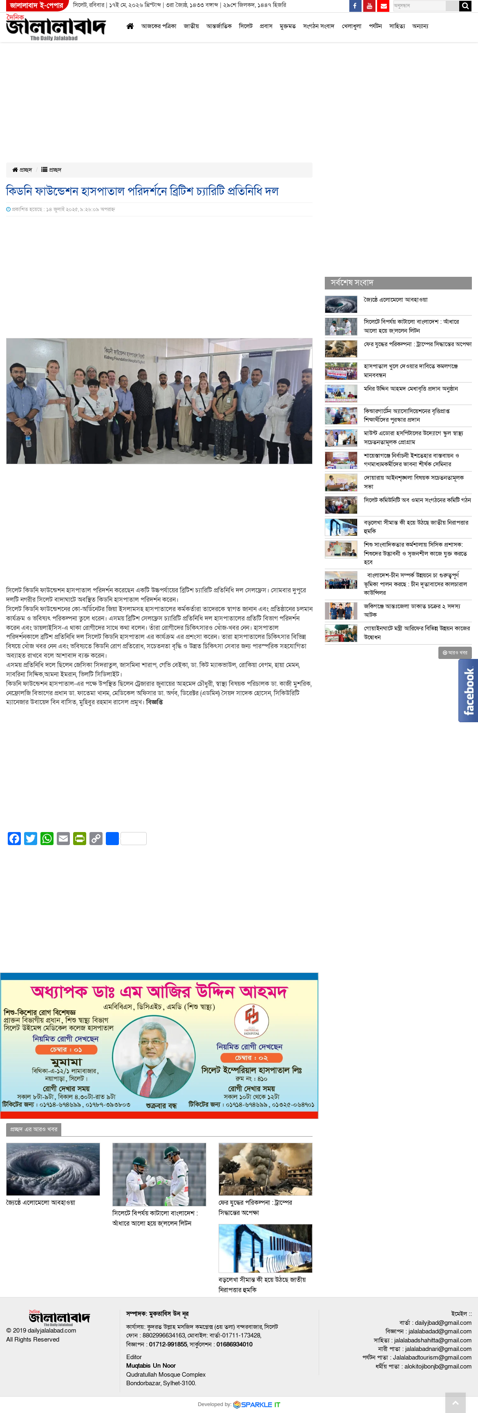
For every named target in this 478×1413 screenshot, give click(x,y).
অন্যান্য (420, 26)
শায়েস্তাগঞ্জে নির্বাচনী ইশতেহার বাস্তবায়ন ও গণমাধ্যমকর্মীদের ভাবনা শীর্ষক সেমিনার (411, 460)
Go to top (455, 1403)
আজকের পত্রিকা (158, 26)
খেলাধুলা (352, 26)
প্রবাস (266, 26)
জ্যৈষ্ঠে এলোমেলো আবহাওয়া (40, 1202)
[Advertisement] (220, 60)
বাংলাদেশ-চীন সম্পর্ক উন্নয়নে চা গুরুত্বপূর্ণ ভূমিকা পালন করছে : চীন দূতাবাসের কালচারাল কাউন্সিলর (415, 584)
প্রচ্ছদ (22, 170)
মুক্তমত (288, 26)
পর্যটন (375, 26)
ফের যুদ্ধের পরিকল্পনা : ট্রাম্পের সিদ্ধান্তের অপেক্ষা (418, 344)
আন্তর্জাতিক (219, 26)
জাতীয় (191, 26)
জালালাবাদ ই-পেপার (36, 5)
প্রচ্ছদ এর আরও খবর (33, 1129)
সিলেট (245, 26)
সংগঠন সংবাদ (319, 26)
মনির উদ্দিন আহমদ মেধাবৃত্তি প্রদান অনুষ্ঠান (411, 389)
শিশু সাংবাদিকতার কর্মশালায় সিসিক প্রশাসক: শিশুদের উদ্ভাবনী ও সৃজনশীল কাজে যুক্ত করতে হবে (415, 553)
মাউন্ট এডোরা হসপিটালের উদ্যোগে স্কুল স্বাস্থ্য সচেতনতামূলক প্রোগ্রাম (413, 437)
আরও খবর (455, 653)
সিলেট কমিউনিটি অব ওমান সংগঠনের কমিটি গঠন (417, 500)
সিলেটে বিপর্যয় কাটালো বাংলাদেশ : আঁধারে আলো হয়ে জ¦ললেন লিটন (411, 326)
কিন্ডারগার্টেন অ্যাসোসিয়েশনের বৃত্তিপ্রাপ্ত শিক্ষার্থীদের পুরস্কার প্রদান (406, 415)
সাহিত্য (397, 26)
